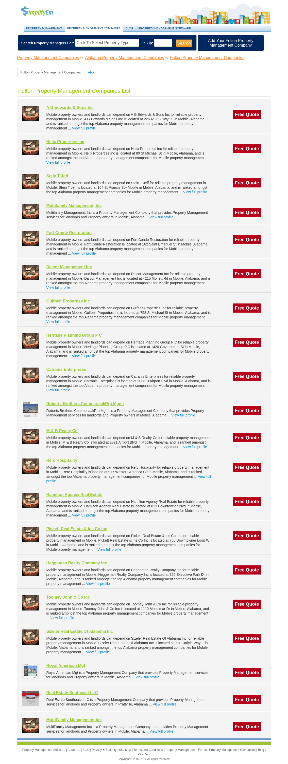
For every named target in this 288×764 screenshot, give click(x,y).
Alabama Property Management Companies (124, 57)
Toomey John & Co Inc (68, 597)
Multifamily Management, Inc (74, 205)
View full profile (84, 128)
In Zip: (147, 43)
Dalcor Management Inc (69, 267)
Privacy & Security (104, 750)
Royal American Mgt (65, 665)
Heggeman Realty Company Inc (76, 563)
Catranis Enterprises (66, 369)
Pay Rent (144, 754)
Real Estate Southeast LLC (72, 693)
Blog (129, 28)
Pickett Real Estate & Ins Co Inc (76, 529)
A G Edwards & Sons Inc (70, 107)
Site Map (125, 750)
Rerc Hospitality (61, 460)
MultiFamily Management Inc (74, 720)
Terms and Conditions (148, 750)
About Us (74, 750)
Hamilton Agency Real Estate (74, 494)
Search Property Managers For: (47, 43)
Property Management (42, 11)
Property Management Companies (94, 28)
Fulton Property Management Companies (207, 57)
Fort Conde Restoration (69, 233)
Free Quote (247, 114)
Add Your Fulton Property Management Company (230, 43)
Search (184, 43)
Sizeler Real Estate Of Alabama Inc (79, 631)
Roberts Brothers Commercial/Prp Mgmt (85, 404)
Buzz (86, 750)
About (92, 72)
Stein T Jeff (57, 176)
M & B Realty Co (62, 431)
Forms (202, 750)
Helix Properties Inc (65, 142)
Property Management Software (164, 28)
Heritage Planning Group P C (74, 335)
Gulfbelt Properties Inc (68, 301)
